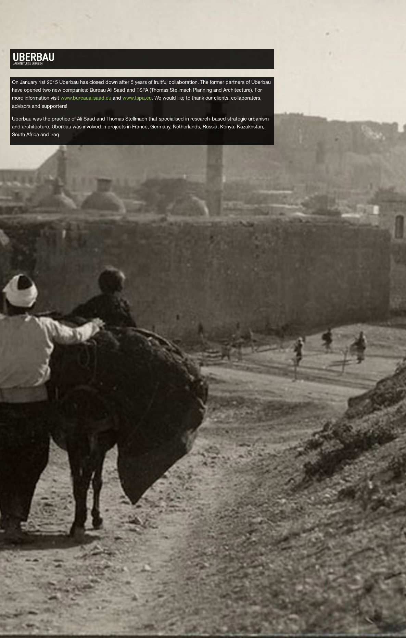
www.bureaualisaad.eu (86, 98)
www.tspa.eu (137, 98)
